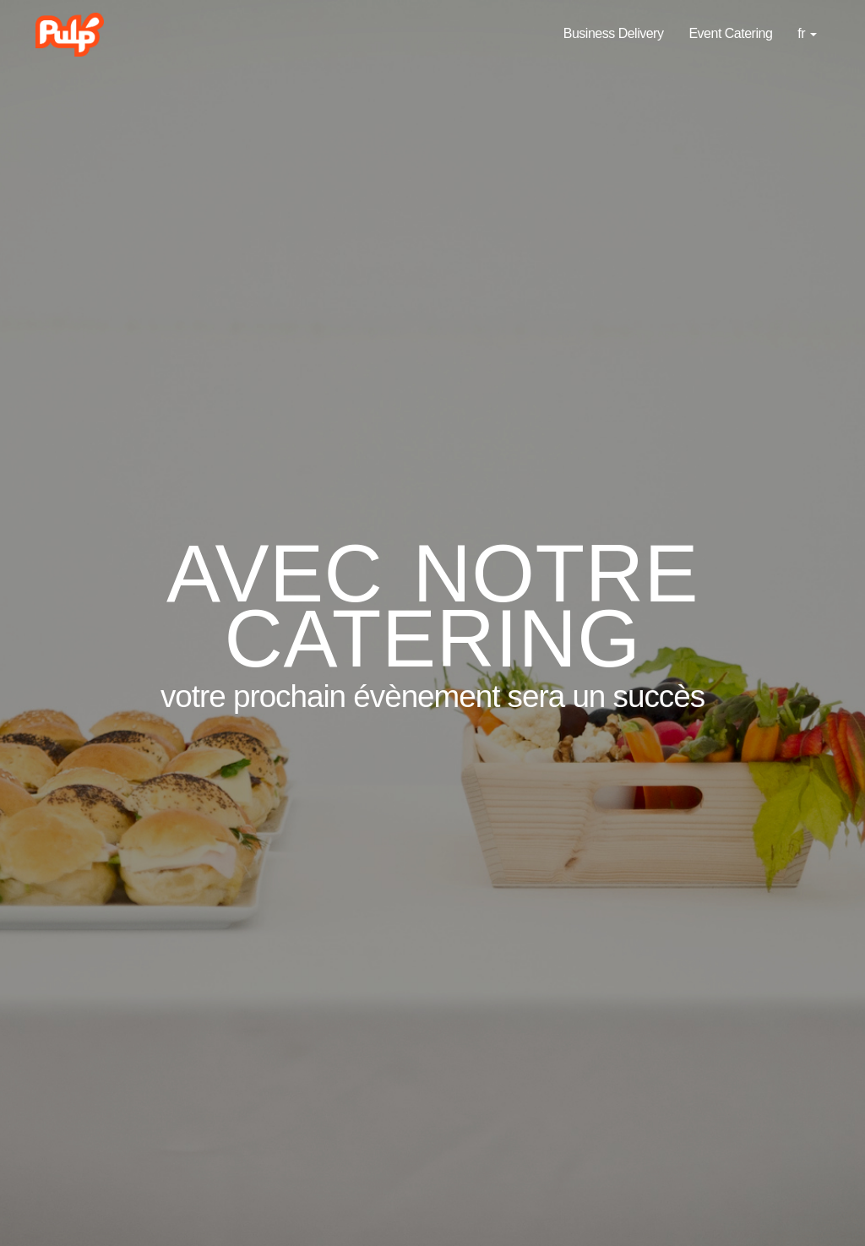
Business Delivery (613, 33)
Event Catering (730, 33)
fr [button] (807, 33)
